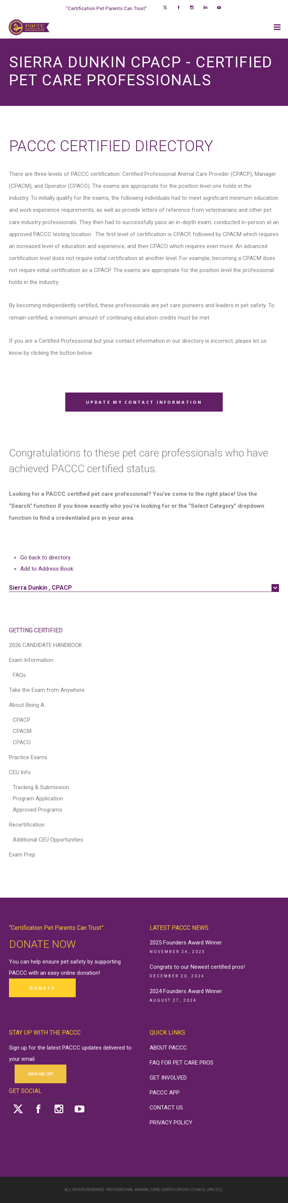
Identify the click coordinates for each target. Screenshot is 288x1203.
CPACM (22, 731)
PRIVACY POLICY (171, 1122)
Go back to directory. (45, 557)
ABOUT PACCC (168, 1047)
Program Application (38, 798)
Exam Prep (22, 854)
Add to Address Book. (47, 568)
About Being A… (28, 705)
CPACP (21, 720)
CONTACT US (166, 1107)
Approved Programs (37, 809)
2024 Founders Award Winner (186, 991)
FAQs (19, 675)
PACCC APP (165, 1092)
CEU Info (20, 772)
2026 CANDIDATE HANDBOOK (45, 645)
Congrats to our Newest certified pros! (197, 967)
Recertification (27, 824)
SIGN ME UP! (40, 1074)
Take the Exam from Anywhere (47, 690)
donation (88, 973)
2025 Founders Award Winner (186, 942)
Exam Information (31, 660)
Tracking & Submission (41, 787)
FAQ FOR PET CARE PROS (181, 1062)
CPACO (22, 742)
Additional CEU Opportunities (48, 839)
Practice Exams (28, 757)
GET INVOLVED (168, 1077)
